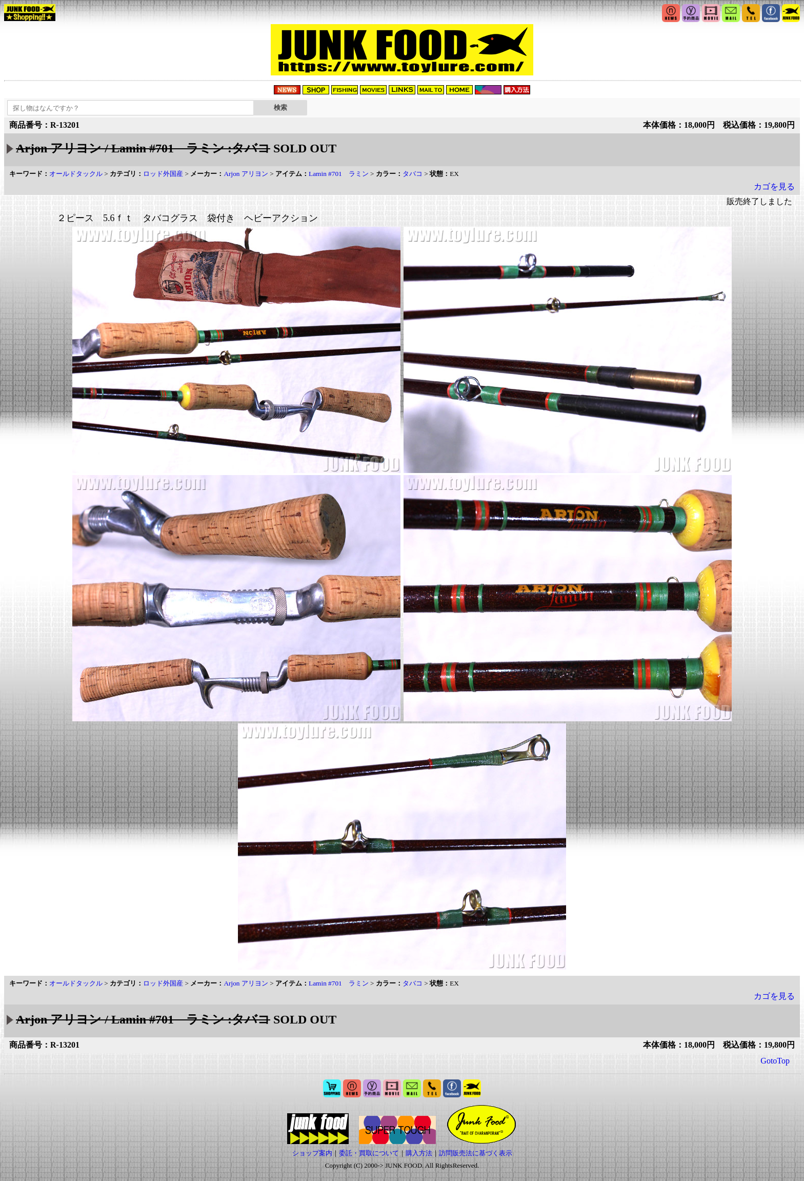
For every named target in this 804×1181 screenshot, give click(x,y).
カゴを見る (774, 186)
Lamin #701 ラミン (339, 174)
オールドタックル (76, 174)
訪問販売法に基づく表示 (475, 1153)
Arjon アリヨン (246, 174)
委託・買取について (369, 1153)
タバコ (413, 174)
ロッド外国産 (163, 174)
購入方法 (419, 1153)
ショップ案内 (312, 1153)
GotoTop (775, 1060)
